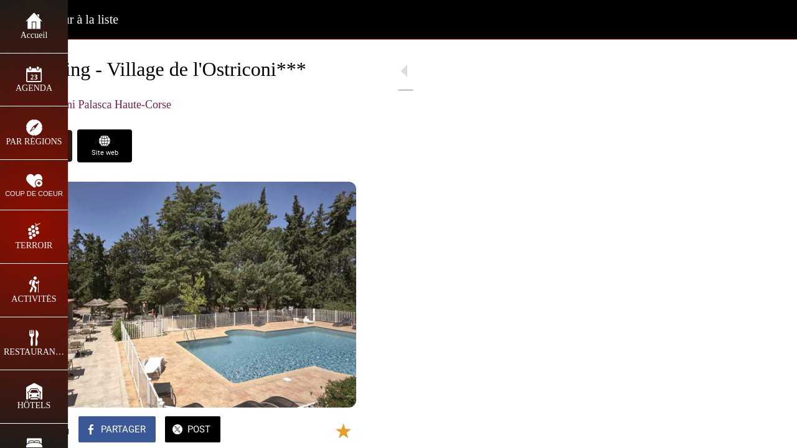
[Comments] (349, 431)
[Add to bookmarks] (319, 431)
